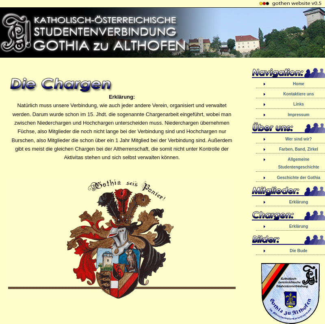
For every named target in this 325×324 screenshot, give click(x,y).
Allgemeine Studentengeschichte (298, 163)
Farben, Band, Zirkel (298, 149)
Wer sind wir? (298, 139)
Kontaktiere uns (298, 94)
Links (298, 104)
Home (298, 84)
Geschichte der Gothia (299, 177)
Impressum (298, 114)
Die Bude (298, 250)
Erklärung (298, 202)
